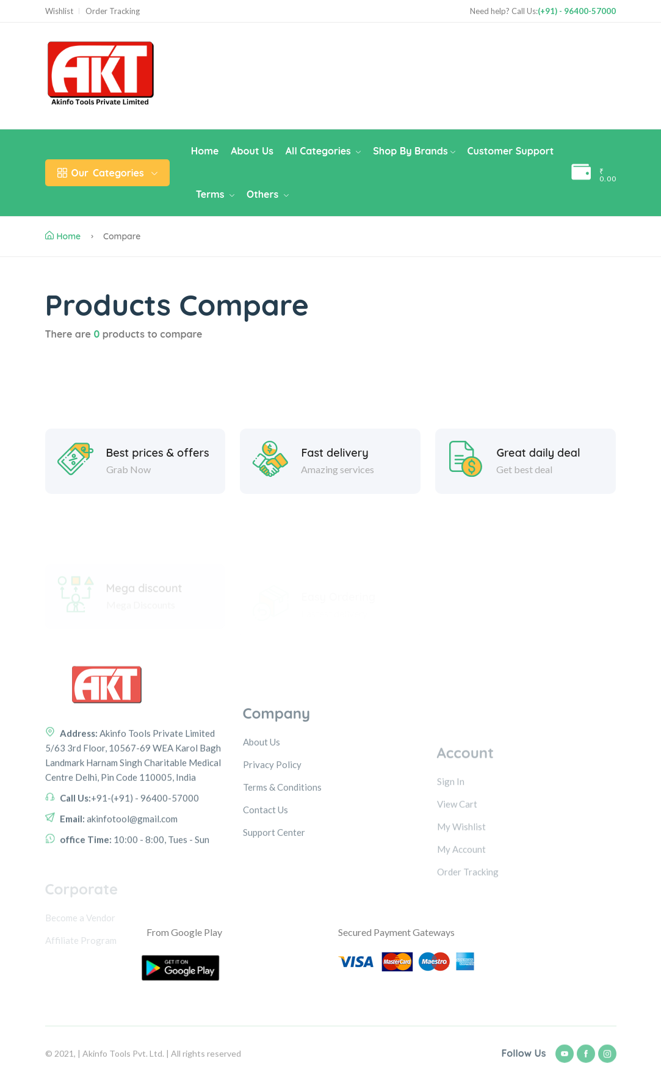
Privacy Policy (272, 826)
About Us (252, 151)
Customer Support (511, 151)
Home (205, 151)
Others (268, 194)
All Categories (323, 151)
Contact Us (265, 871)
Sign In (450, 839)
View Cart (457, 862)
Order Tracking (112, 11)
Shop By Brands (414, 151)
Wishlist (59, 11)
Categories (107, 172)
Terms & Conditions (282, 848)
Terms (215, 194)
